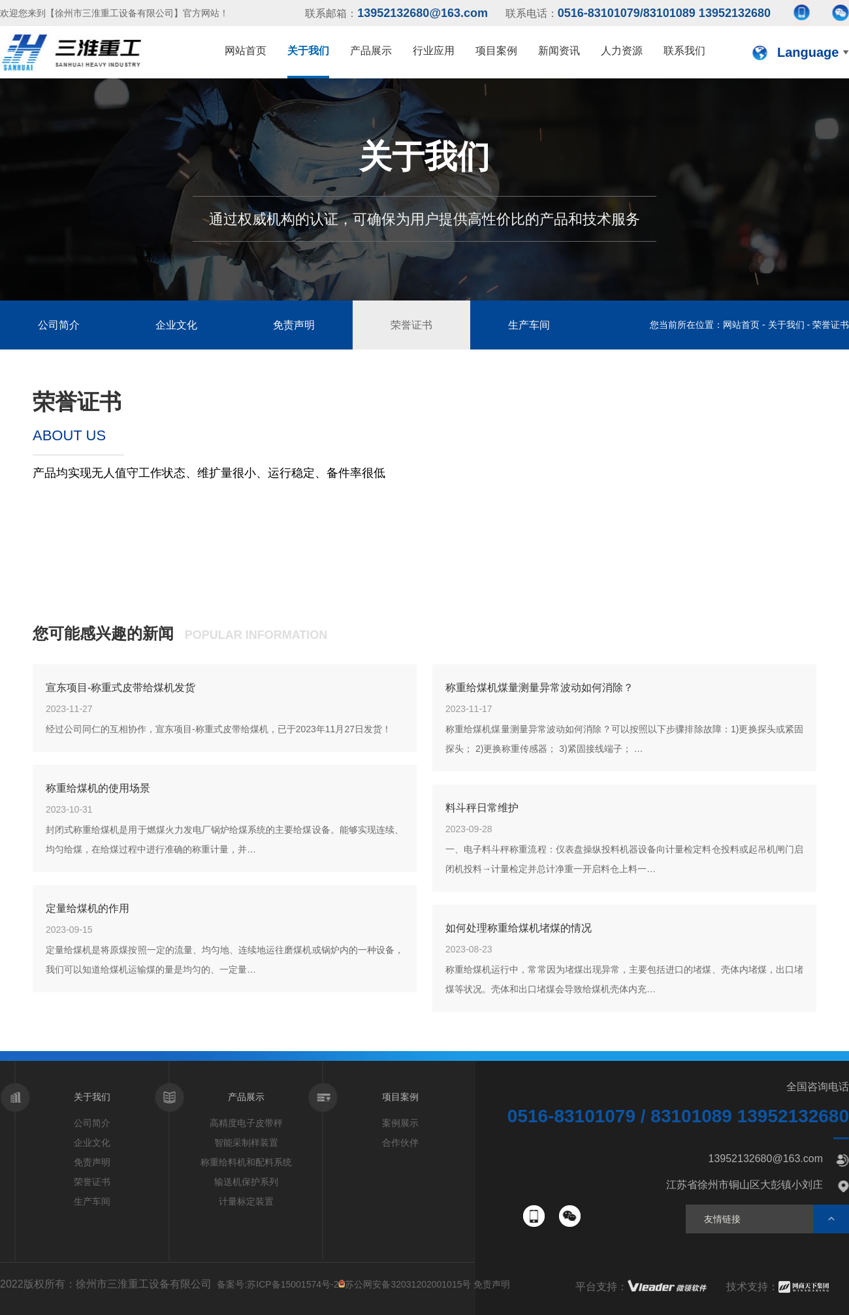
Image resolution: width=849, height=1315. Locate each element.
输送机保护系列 (246, 1182)
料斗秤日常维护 (482, 807)
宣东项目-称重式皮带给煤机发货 (120, 687)
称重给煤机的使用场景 (98, 788)
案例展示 (400, 1123)
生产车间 (529, 325)
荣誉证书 (411, 325)
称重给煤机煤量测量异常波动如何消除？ (539, 687)
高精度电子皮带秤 (246, 1123)
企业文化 (176, 325)
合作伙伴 (400, 1142)
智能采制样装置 (246, 1142)
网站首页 (741, 324)
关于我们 (786, 324)
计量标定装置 (246, 1201)
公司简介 (59, 325)
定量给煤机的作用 (87, 908)
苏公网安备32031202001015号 (408, 1284)
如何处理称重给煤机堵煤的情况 (518, 927)
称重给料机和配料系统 (246, 1162)
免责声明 (294, 325)
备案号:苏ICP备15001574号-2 (277, 1284)
